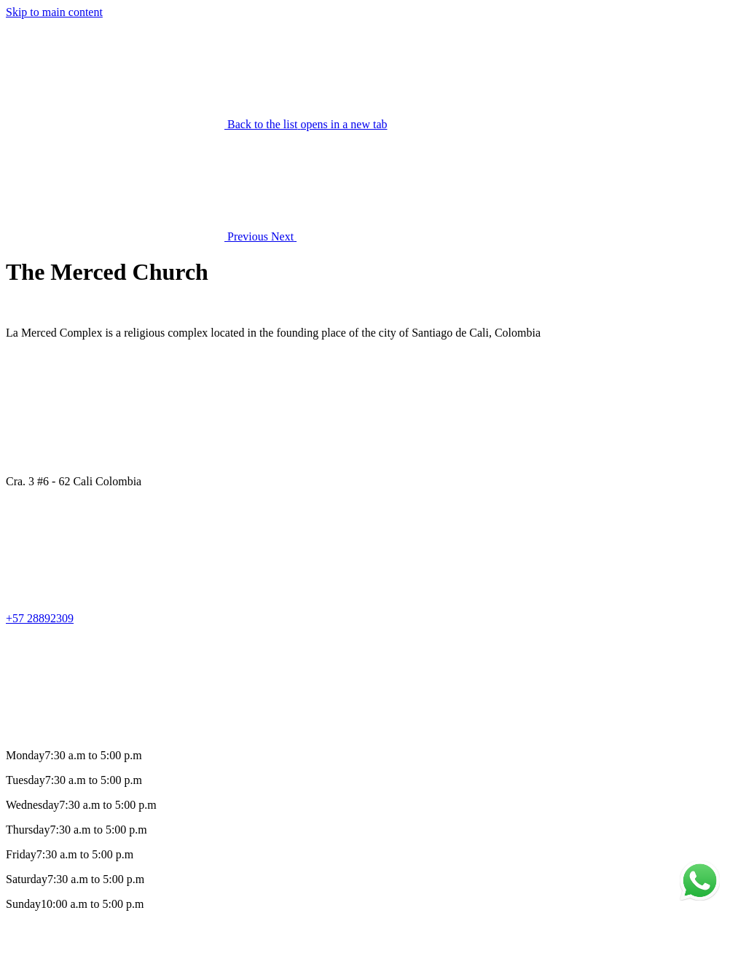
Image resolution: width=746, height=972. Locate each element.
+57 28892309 (40, 618)
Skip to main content (54, 12)
